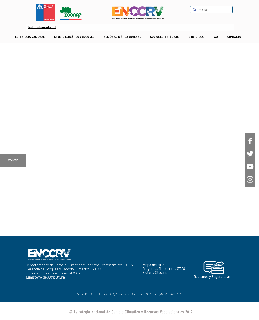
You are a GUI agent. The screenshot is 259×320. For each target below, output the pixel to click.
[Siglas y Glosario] (165, 273)
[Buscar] (211, 10)
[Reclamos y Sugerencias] (213, 277)
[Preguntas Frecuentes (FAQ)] (165, 269)
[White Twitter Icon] (250, 154)
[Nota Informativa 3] (42, 27)
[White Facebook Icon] (250, 141)
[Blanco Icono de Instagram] (250, 179)
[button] (165, 265)
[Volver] (13, 160)
